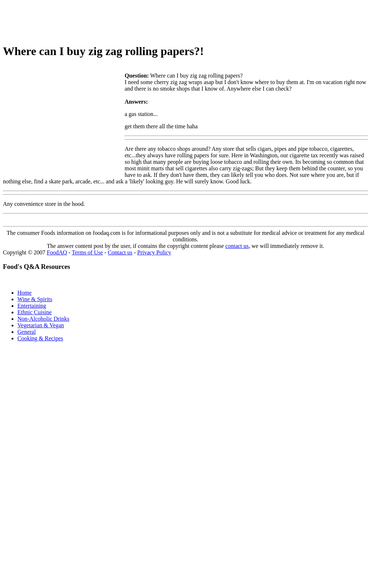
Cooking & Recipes (40, 338)
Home (24, 293)
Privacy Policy (154, 252)
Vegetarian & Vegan (40, 325)
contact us (237, 246)
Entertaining (31, 306)
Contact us (120, 252)
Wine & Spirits (34, 299)
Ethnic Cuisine (34, 312)
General (26, 332)
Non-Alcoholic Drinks (43, 319)
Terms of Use (87, 252)
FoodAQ (57, 252)
